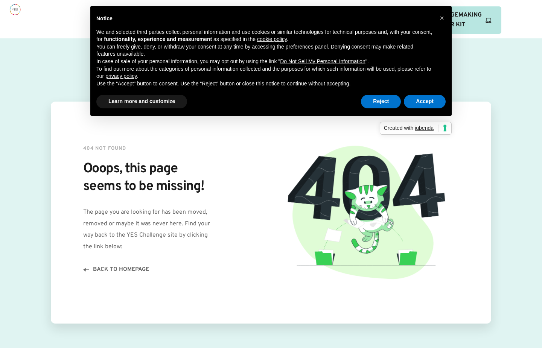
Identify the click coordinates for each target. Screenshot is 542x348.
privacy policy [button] (121, 76)
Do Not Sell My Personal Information (322, 61)
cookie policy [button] (272, 39)
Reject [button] (381, 101)
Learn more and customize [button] (141, 101)
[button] (442, 18)
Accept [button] (425, 101)
